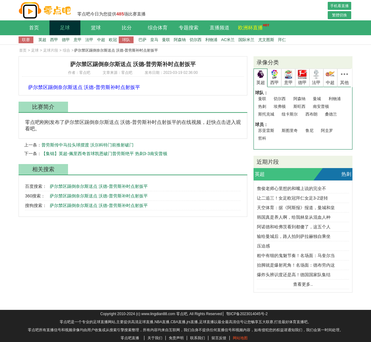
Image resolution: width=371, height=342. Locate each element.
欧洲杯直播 (252, 26)
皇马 (154, 39)
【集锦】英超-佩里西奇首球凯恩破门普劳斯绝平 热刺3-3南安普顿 (104, 153)
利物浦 (211, 39)
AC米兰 (228, 39)
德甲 (66, 39)
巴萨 (143, 39)
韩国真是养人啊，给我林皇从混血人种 (293, 217)
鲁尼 (309, 130)
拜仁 (282, 39)
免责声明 (176, 338)
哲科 (262, 138)
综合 (66, 50)
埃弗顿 (280, 106)
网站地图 (240, 338)
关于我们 (154, 338)
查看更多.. (303, 284)
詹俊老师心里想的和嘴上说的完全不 (291, 188)
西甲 (54, 39)
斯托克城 (266, 114)
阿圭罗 (327, 130)
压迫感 (263, 245)
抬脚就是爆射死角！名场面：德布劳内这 (296, 265)
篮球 (96, 27)
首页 (34, 27)
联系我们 (197, 338)
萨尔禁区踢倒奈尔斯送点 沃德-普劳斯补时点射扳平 (99, 186)
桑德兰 (331, 114)
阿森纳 (180, 39)
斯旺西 (299, 106)
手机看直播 (339, 6)
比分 (127, 27)
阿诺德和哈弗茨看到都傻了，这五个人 (293, 226)
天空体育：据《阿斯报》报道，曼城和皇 (296, 207)
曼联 (166, 39)
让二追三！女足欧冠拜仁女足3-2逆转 (292, 198)
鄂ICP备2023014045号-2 (246, 314)
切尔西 (196, 39)
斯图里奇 (290, 130)
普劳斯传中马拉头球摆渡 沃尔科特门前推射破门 (87, 144)
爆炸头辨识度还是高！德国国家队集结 (293, 274)
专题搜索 (188, 27)
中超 (101, 39)
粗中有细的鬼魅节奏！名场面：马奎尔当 (296, 255)
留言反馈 (218, 338)
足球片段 (50, 50)
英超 (42, 39)
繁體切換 (339, 15)
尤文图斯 (266, 39)
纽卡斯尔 (290, 114)
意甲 (78, 39)
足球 (65, 27)
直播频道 (219, 27)
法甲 (89, 39)
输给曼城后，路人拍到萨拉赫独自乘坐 (293, 236)
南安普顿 (321, 106)
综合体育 (158, 27)
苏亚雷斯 (266, 130)
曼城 (317, 98)
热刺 (262, 106)
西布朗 (311, 114)
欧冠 (113, 39)
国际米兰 (246, 39)
